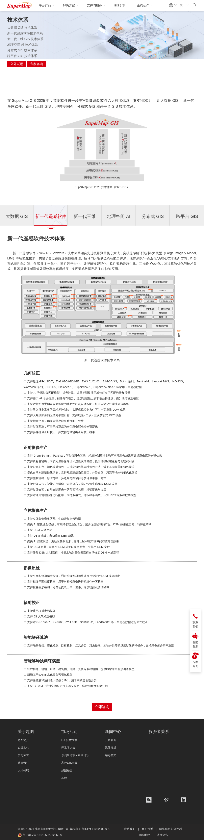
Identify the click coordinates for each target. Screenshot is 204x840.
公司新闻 (110, 740)
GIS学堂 (121, 5)
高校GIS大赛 (69, 762)
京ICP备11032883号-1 (95, 829)
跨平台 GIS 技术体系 (22, 56)
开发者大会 (68, 747)
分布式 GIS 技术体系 (22, 50)
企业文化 (23, 747)
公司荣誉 (23, 755)
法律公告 (162, 835)
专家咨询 (36, 64)
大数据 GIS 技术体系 (22, 27)
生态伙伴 (145, 5)
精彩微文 (110, 755)
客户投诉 (147, 829)
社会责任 (23, 762)
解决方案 (71, 5)
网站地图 (145, 835)
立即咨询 (102, 707)
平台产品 (47, 5)
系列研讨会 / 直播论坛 (75, 755)
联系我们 (129, 829)
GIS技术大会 (69, 740)
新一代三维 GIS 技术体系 (25, 39)
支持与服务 (96, 5)
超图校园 (67, 770)
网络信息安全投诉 (170, 829)
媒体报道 (110, 747)
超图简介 (23, 740)
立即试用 (16, 64)
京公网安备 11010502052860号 (42, 835)
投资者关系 (159, 731)
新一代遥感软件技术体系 (25, 33)
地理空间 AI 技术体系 (22, 44)
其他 (64, 778)
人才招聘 (23, 770)
